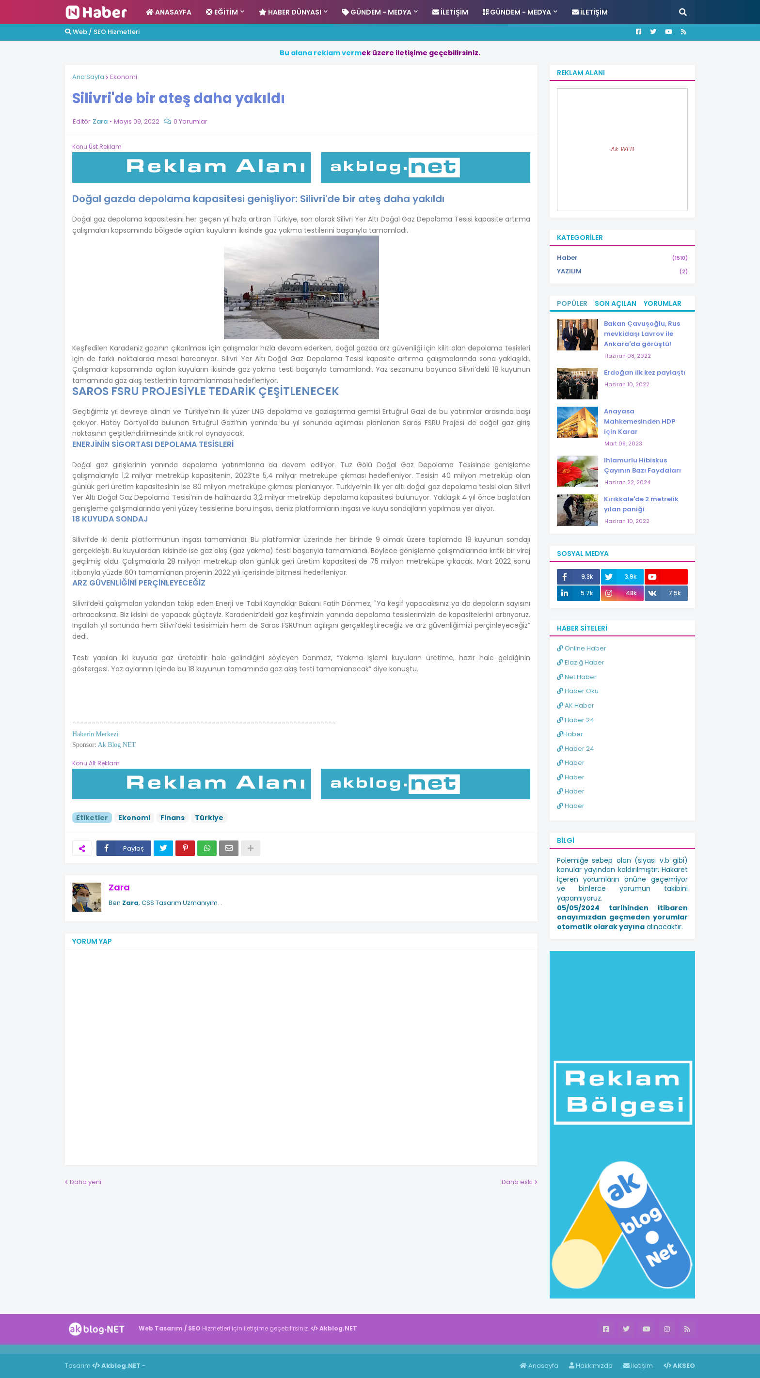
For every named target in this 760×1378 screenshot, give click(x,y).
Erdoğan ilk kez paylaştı (644, 372)
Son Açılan (615, 303)
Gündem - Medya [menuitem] (377, 12)
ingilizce (100, 1349)
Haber (622, 258)
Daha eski (517, 1182)
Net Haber (577, 676)
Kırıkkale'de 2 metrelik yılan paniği (641, 504)
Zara (119, 887)
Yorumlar (662, 303)
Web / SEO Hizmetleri (102, 31)
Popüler (572, 303)
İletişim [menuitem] (450, 12)
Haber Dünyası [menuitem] (290, 12)
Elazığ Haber (580, 662)
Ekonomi (123, 76)
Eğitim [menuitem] (222, 12)
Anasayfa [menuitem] (168, 12)
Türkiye (209, 818)
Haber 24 (575, 720)
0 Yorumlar (190, 121)
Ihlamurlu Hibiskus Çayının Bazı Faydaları (642, 465)
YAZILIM (622, 271)
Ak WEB (622, 149)
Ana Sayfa (88, 76)
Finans (172, 818)
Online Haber (581, 648)
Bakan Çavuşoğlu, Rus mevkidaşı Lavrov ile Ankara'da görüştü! (642, 333)
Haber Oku (578, 691)
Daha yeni (85, 1182)
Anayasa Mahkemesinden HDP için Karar (639, 421)
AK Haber (575, 705)
